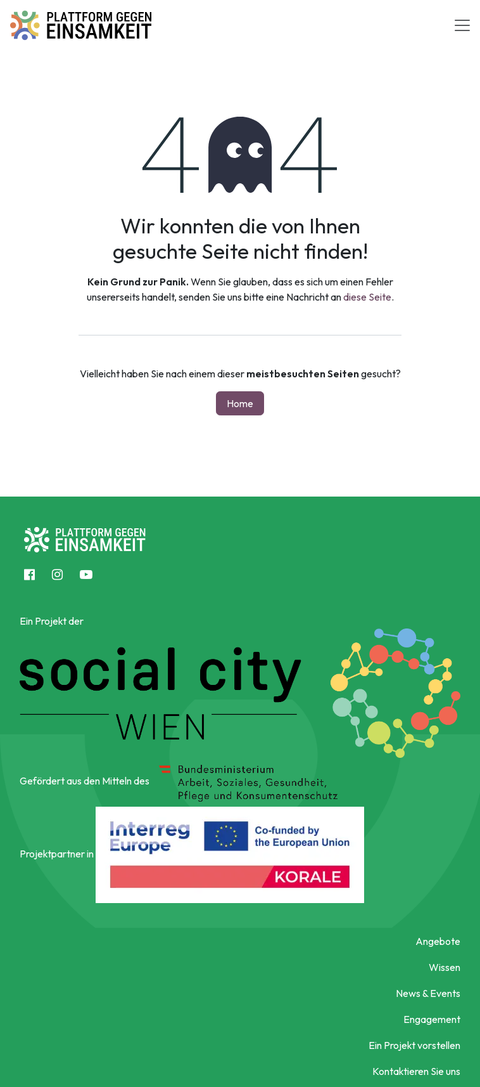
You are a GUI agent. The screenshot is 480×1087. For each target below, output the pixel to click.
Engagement (431, 1019)
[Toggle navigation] (462, 25)
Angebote (437, 941)
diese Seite (367, 296)
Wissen (444, 967)
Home (240, 403)
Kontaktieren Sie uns (416, 1071)
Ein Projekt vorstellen (414, 1045)
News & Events (428, 993)
